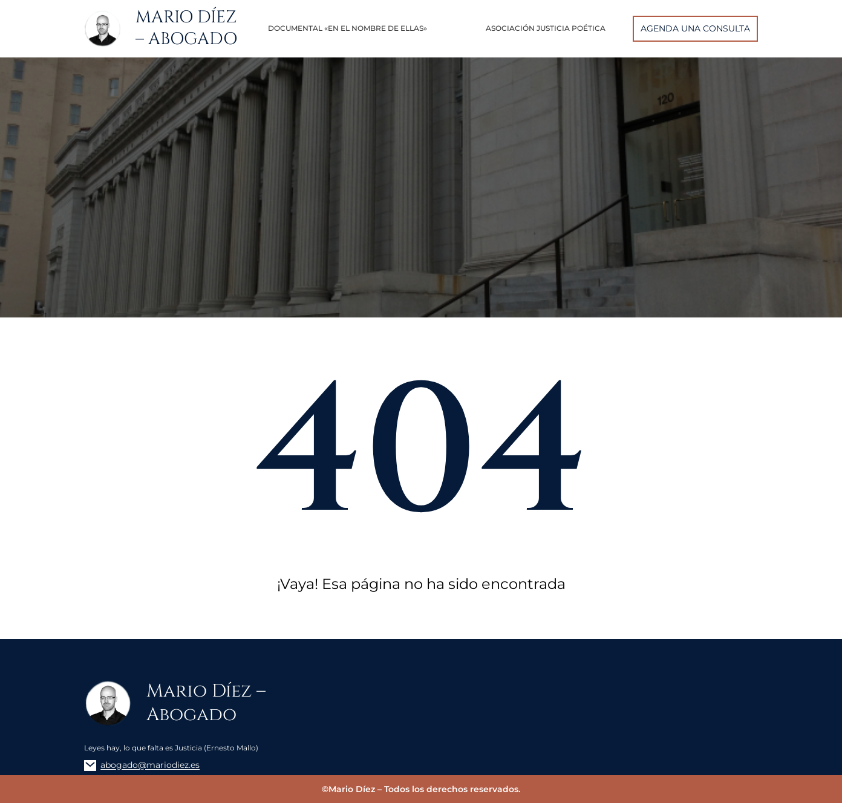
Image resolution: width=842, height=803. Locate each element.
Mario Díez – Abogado (186, 28)
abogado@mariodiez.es (150, 764)
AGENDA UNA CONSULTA (695, 28)
